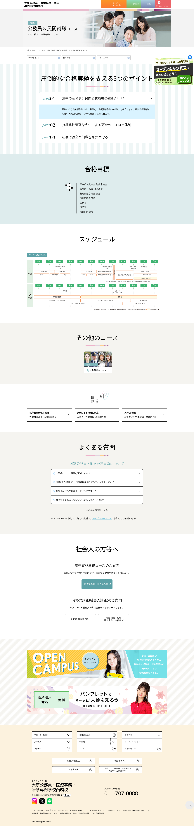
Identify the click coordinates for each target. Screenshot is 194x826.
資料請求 (136, 4)
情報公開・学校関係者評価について (45, 813)
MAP (67, 795)
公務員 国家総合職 (80, 619)
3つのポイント (34, 58)
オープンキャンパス (117, 4)
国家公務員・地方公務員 (96, 584)
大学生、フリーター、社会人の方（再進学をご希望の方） (117, 769)
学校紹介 (82, 742)
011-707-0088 (121, 793)
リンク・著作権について (40, 810)
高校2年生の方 (73, 761)
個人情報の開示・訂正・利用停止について (105, 810)
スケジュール (103, 58)
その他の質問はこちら (97, 510)
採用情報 (100, 813)
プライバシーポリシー (60, 810)
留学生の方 (73, 769)
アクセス (159, 6)
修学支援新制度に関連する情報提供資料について (77, 813)
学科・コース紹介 (38, 50)
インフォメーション (133, 742)
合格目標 (66, 58)
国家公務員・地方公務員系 (57, 50)
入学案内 (37, 742)
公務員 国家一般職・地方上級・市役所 (114, 619)
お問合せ (150, 4)
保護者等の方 (120, 761)
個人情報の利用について (79, 810)
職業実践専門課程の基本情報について (136, 810)
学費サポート (130, 735)
